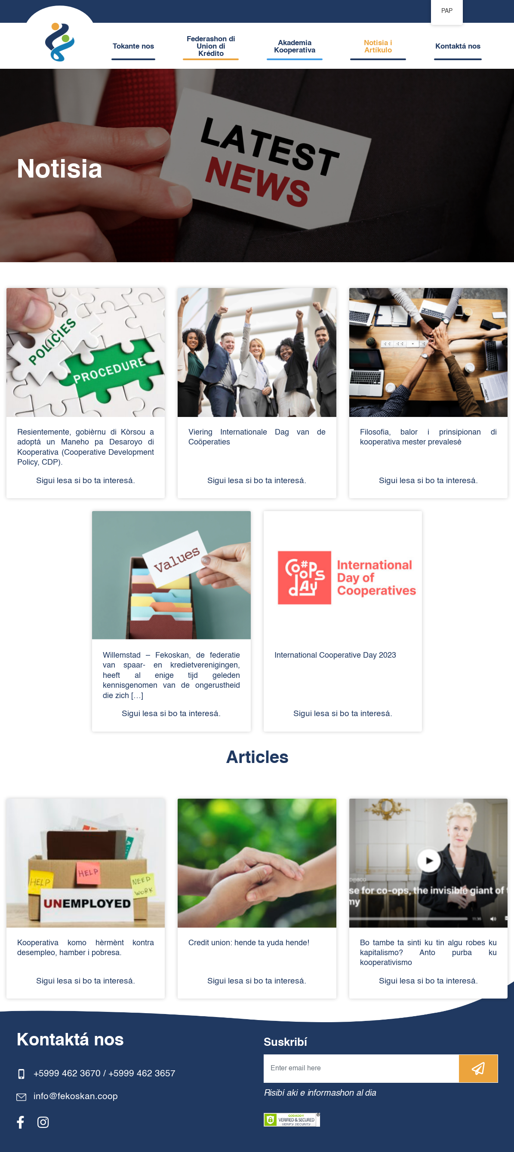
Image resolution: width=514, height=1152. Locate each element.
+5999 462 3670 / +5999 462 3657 (104, 1073)
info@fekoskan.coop (76, 1096)
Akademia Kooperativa (294, 47)
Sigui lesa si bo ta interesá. (85, 481)
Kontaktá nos (457, 46)
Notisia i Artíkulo (378, 47)
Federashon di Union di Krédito (211, 47)
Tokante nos (133, 46)
